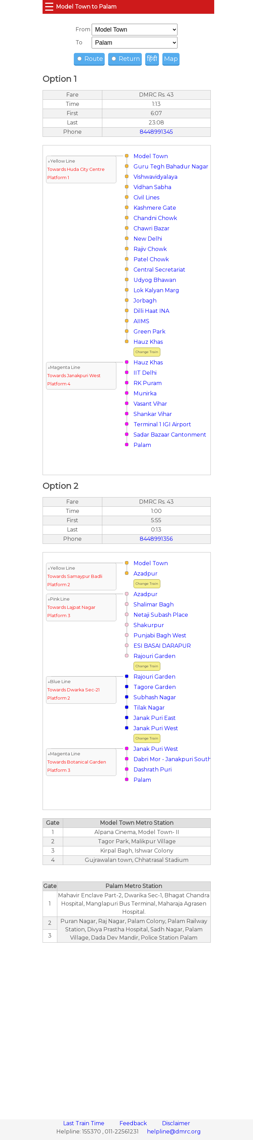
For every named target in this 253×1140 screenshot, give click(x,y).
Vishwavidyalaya (155, 177)
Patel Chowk (151, 259)
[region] (127, 1027)
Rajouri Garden (154, 656)
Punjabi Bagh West (160, 635)
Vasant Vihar (150, 404)
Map (171, 59)
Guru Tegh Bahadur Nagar (171, 166)
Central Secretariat (159, 269)
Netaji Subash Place (161, 615)
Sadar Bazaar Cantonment (170, 434)
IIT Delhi (145, 373)
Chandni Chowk (155, 218)
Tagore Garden (155, 687)
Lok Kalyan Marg (156, 290)
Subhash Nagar (155, 697)
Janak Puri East (155, 718)
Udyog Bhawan (155, 280)
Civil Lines (146, 197)
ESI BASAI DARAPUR (162, 646)
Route (90, 59)
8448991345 (156, 132)
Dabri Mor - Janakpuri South (172, 759)
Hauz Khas (148, 342)
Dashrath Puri (153, 769)
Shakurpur (149, 625)
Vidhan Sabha (152, 187)
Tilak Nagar (149, 707)
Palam (142, 445)
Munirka (145, 393)
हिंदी (152, 59)
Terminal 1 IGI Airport (162, 424)
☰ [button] (49, 6)
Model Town (151, 156)
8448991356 (156, 539)
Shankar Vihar (153, 414)
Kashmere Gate (155, 208)
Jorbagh (145, 300)
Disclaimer (176, 1123)
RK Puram (148, 383)
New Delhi (148, 238)
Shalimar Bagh (154, 604)
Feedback (133, 1123)
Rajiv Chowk (150, 249)
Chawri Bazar (152, 228)
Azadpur (146, 573)
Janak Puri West (156, 728)
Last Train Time (84, 1123)
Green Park (149, 331)
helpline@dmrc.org (174, 1131)
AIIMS (141, 321)
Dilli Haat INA (151, 311)
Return (126, 59)
